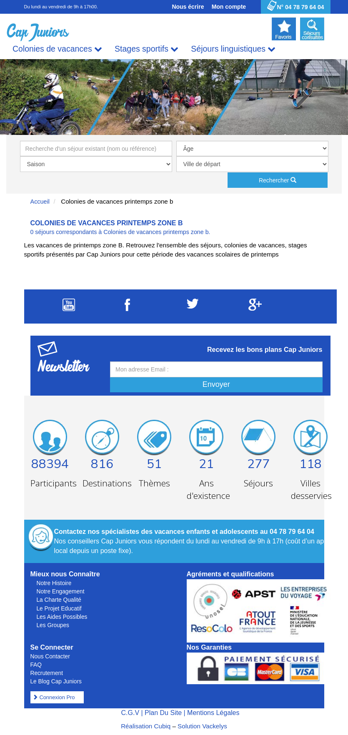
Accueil (40, 201)
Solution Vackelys (202, 726)
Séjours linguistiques (233, 49)
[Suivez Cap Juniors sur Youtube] (69, 308)
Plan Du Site (163, 712)
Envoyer (216, 384)
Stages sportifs (146, 49)
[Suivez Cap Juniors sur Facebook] (127, 308)
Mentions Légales (213, 712)
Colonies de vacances (57, 49)
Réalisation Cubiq (145, 726)
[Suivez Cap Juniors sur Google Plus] (255, 308)
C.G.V (130, 712)
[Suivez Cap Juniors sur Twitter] (192, 306)
